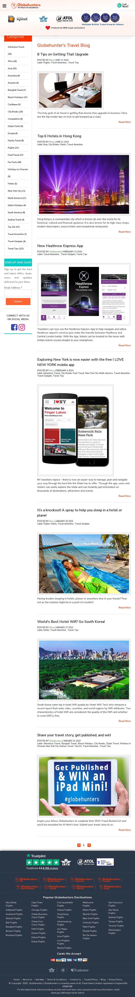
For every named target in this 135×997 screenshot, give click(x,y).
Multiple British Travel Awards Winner (103, 24)
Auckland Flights (14, 914)
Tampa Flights (115, 921)
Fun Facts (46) (14, 162)
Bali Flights (11, 922)
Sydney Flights (115, 917)
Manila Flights (64, 948)
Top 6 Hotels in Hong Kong (59, 136)
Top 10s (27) (14, 227)
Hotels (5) (12, 183)
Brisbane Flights (14, 935)
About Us (27, 979)
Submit (18, 301)
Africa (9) (12, 61)
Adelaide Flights (14, 910)
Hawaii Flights (64, 910)
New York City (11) (16, 190)
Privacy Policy (115, 979)
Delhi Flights (37, 929)
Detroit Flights (38, 937)
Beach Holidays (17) (17, 97)
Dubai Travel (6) (15, 126)
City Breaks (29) (15, 111)
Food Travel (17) (15, 155)
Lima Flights (63, 936)
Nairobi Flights (90, 914)
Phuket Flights (90, 931)
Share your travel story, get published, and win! (74, 735)
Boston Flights (13, 931)
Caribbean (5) (14, 104)
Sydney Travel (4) (16, 219)
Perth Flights (89, 926)
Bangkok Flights (14, 926)
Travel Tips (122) (16, 248)
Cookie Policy (91, 979)
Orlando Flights (91, 922)
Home (17, 979)
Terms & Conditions (57, 979)
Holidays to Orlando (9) (18, 173)
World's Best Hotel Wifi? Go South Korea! (71, 621)
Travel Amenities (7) (17, 234)
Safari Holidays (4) (17, 205)
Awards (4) (13, 82)
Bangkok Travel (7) (17, 90)
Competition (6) (15, 119)
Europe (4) (13, 133)
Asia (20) (12, 68)
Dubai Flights (38, 941)
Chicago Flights (39, 910)
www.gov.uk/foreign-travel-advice (67, 992)
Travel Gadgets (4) (17, 241)
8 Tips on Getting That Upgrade (62, 54)
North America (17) (17, 198)
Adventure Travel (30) (16, 50)
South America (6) (16, 212)
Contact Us (75, 979)
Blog (103, 979)
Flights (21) (13, 147)
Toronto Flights (116, 925)
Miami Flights (89, 910)
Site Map (40, 979)
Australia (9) (14, 75)
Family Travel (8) (16, 140)
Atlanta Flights (13, 918)
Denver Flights (38, 933)
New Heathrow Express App (60, 245)
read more (125, 122)
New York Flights (91, 918)
